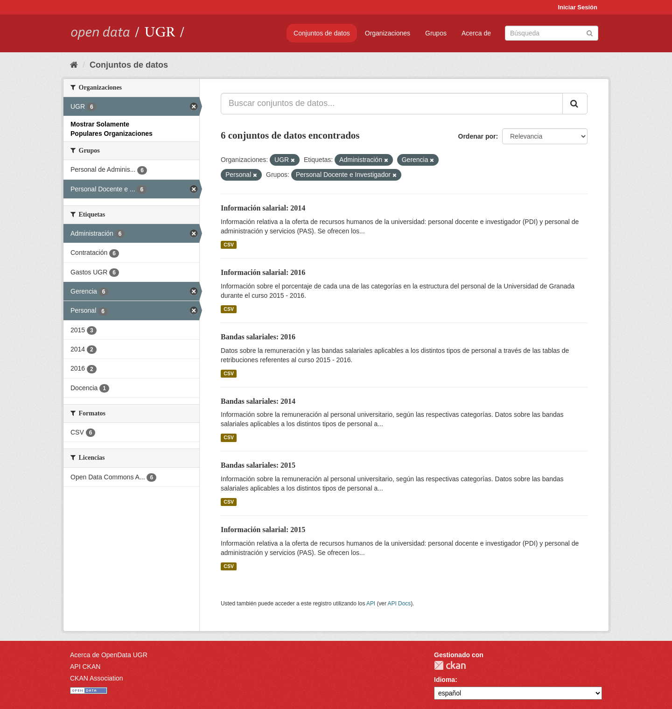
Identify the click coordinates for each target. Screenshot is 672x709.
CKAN (450, 665)
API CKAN (85, 666)
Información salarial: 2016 (263, 272)
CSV (229, 244)
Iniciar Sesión (577, 7)
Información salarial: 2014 (263, 208)
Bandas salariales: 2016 (258, 337)
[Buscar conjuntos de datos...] (392, 103)
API (370, 603)
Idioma (444, 679)
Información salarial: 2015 (263, 530)
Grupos (436, 33)
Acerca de (476, 33)
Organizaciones (387, 33)
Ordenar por (477, 136)
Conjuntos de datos (322, 33)
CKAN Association (96, 678)
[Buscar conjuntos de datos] (551, 33)
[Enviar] (590, 32)
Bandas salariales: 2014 (258, 401)
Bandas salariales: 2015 (258, 465)
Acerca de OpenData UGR (108, 655)
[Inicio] (74, 65)
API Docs (399, 603)
